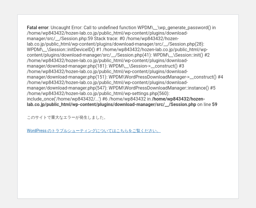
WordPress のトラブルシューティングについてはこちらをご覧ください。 (94, 130)
